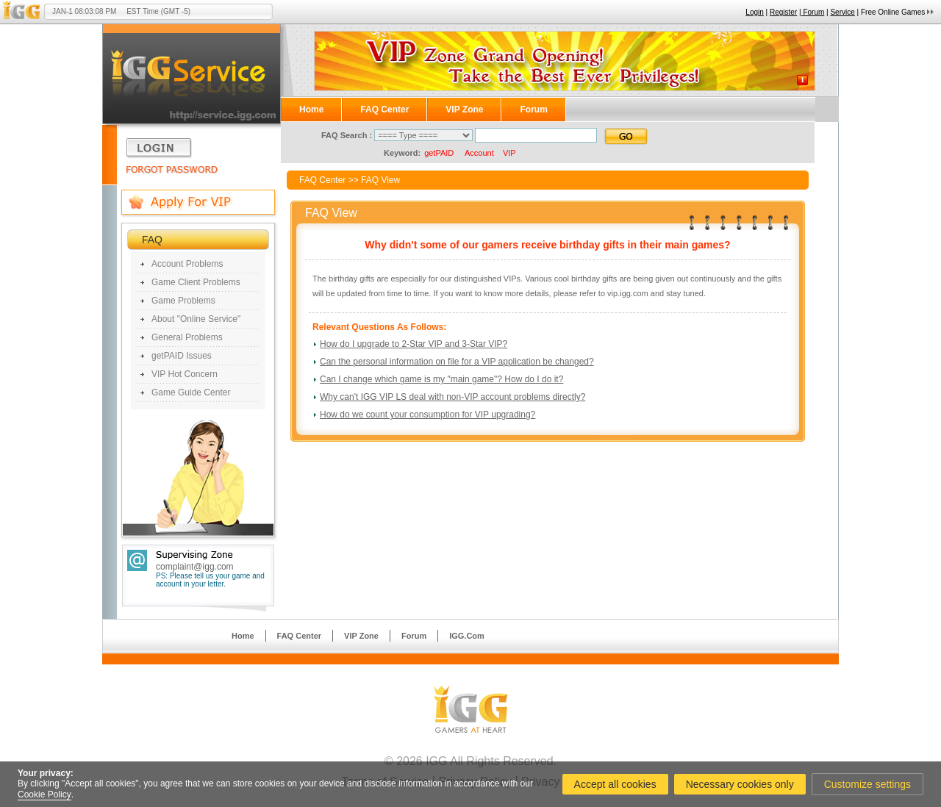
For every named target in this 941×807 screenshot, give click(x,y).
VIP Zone (464, 109)
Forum (533, 109)
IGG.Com (466, 635)
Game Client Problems (195, 282)
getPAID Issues (181, 356)
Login (754, 12)
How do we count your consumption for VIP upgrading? (427, 414)
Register (783, 12)
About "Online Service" (195, 319)
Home (311, 109)
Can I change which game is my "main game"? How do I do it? (441, 379)
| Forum (811, 12)
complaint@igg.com (195, 567)
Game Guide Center (190, 392)
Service (842, 12)
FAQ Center (384, 109)
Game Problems (183, 300)
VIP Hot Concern (184, 374)
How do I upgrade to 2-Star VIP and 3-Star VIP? (413, 344)
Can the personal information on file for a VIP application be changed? (457, 361)
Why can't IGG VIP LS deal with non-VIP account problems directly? (452, 397)
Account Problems (187, 264)
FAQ (152, 239)
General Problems (187, 337)
